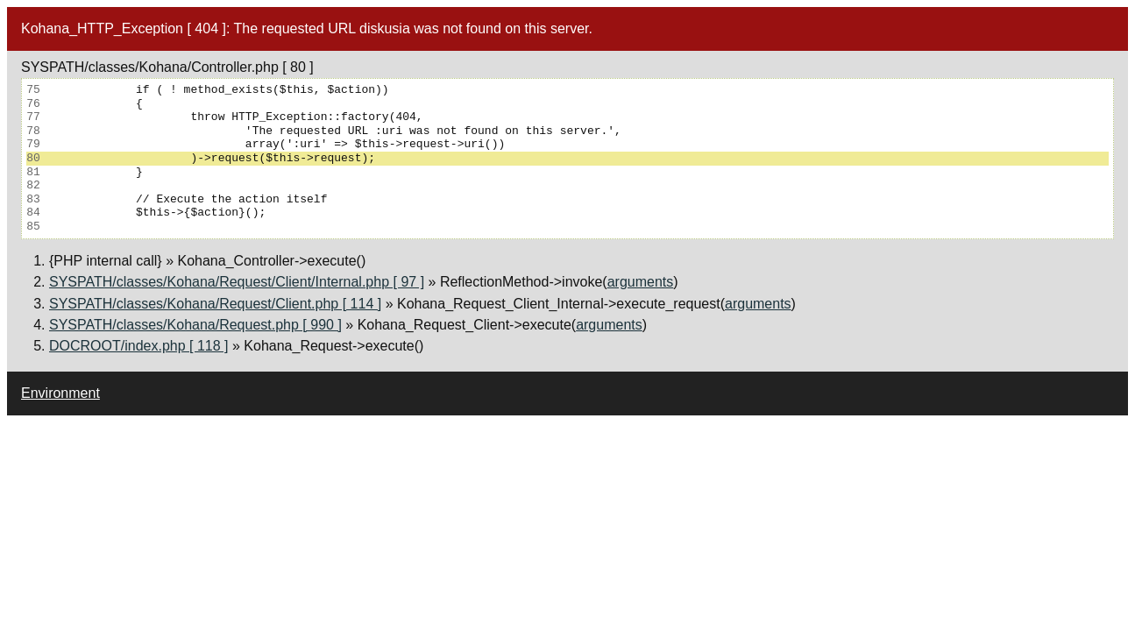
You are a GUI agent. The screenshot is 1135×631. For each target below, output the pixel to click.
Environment (60, 393)
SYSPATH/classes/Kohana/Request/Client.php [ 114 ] (215, 303)
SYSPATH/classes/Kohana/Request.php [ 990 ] (195, 324)
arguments (640, 281)
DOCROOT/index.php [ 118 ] (139, 345)
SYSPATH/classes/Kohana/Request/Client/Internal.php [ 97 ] (236, 281)
